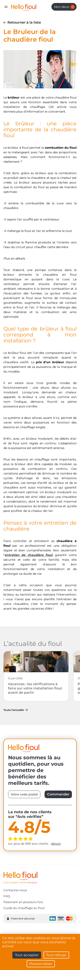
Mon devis (64, 7)
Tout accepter (27, 955)
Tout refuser (56, 955)
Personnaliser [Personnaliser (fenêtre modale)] (40, 964)
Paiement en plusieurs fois (23, 902)
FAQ (6, 896)
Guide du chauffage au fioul (24, 908)
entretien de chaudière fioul (29, 555)
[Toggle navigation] (6, 6)
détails (56, 844)
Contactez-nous (15, 890)
